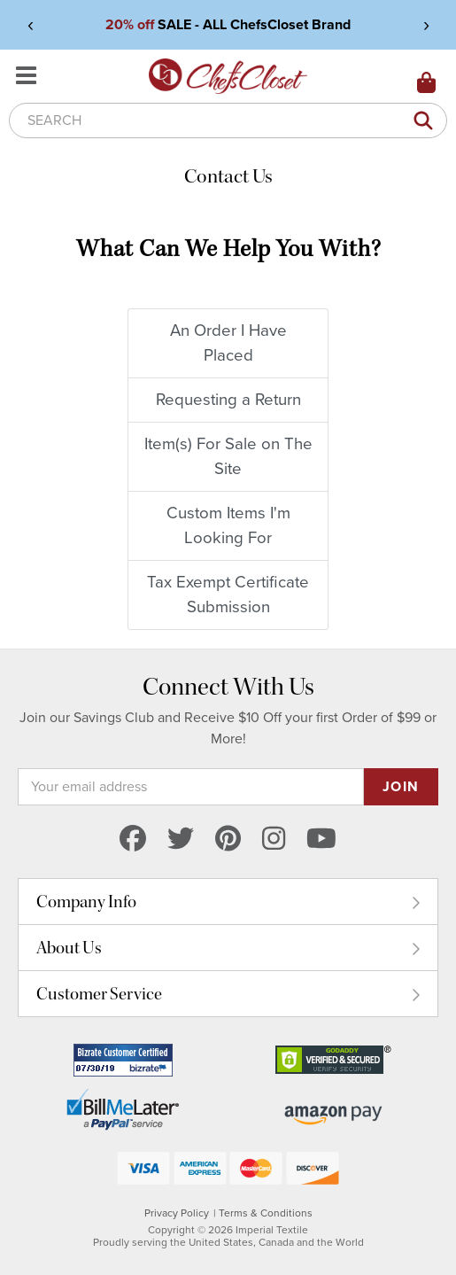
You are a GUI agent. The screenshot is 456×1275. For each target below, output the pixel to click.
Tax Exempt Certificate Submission (228, 594)
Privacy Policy (176, 1213)
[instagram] (273, 840)
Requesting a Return (228, 399)
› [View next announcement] (426, 24)
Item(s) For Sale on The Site (228, 456)
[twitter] (180, 840)
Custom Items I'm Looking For (228, 525)
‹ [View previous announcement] (30, 24)
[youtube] (321, 840)
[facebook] (133, 840)
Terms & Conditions (266, 1213)
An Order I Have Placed (228, 343)
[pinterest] (228, 840)
